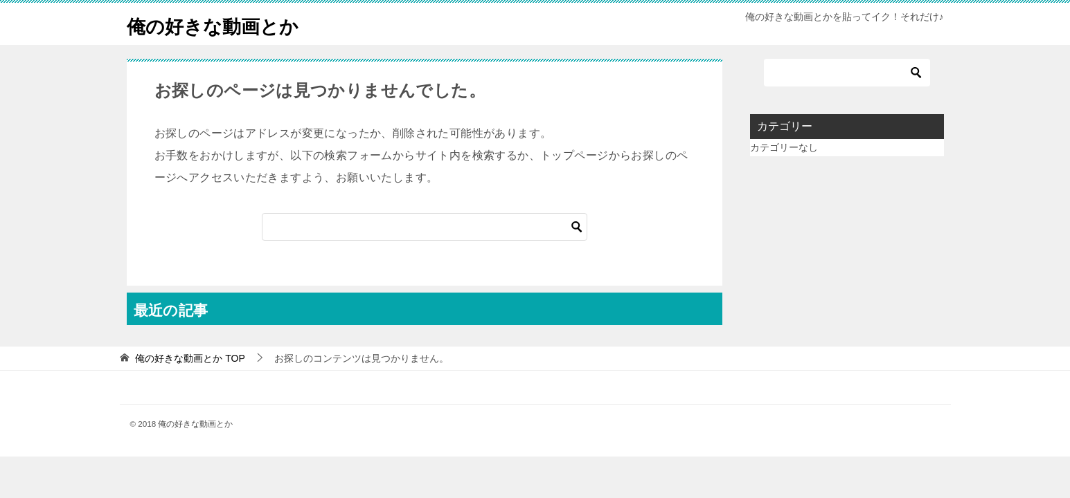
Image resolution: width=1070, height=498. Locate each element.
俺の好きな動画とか (222, 23)
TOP (189, 358)
